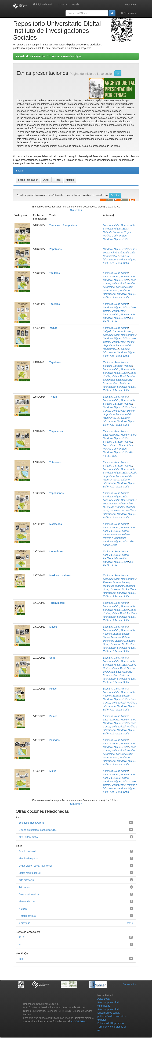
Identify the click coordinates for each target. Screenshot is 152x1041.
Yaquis (53, 327)
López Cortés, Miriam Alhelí (118, 445)
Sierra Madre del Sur (30, 872)
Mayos (53, 626)
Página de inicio (43, 4)
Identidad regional (28, 858)
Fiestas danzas (27, 901)
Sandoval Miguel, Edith (115, 228)
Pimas (53, 688)
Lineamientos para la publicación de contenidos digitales (111, 1016)
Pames (53, 716)
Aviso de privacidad (108, 1009)
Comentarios (129, 984)
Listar (63, 4)
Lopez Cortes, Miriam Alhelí (118, 503)
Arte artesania (26, 880)
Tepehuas (55, 362)
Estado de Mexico (28, 851)
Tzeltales (54, 273)
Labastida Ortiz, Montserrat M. (119, 225)
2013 (21, 937)
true (21, 958)
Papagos (54, 740)
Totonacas (55, 462)
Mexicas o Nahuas (60, 575)
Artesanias (24, 887)
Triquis (53, 396)
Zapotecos (55, 249)
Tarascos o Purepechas (63, 225)
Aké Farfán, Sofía (119, 263)
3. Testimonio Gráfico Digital (65, 56)
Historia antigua (27, 915)
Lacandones (56, 551)
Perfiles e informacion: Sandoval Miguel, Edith (119, 352)
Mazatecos (55, 524)
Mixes (52, 771)
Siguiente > (76, 210)
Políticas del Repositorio (110, 1023)
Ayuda (75, 4)
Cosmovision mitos (29, 894)
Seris (52, 657)
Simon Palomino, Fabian (116, 534)
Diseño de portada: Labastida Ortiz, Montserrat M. (119, 287)
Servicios (128, 13)
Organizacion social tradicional (35, 865)
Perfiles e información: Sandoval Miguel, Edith (119, 259)
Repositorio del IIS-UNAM (30, 56)
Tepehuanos (56, 493)
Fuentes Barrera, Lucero (116, 531)
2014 (21, 944)
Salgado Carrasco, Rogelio (117, 232)
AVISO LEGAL (78, 1021)
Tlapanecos (56, 431)
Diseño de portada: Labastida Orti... (38, 829)
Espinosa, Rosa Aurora (115, 273)
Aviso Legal (103, 998)
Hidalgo (23, 908)
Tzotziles (54, 304)
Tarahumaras (57, 602)
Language (130, 4)
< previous (24, 923)
